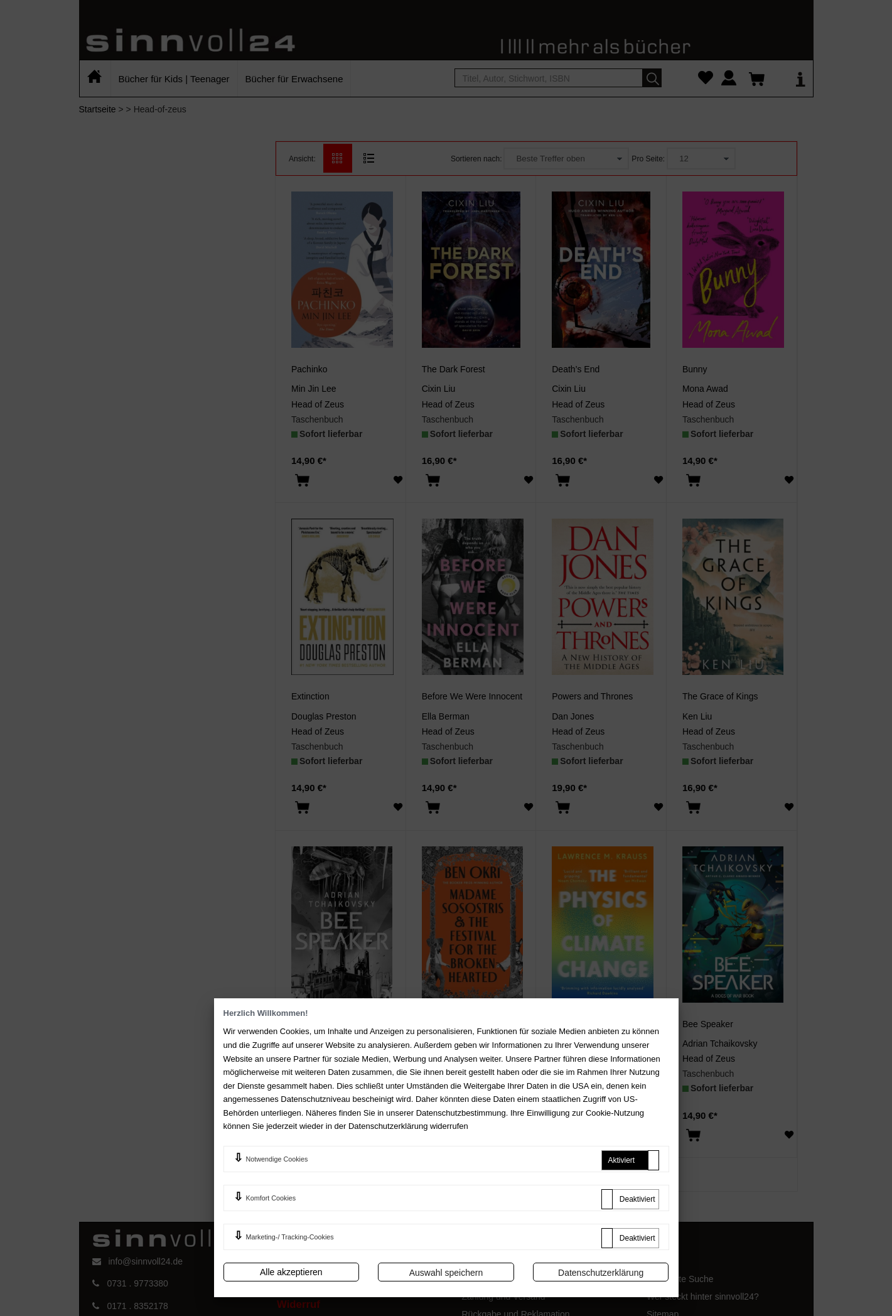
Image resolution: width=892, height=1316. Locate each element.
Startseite (97, 109)
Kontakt (661, 1261)
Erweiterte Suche (680, 1279)
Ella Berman (446, 716)
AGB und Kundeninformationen (338, 1261)
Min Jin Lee (313, 389)
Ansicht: (302, 158)
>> (504, 1168)
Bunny (694, 369)
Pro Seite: (648, 158)
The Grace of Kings (720, 696)
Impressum (298, 1282)
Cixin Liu (439, 389)
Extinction (310, 696)
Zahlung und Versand (503, 1297)
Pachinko (309, 369)
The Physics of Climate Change (613, 1024)
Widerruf (298, 1304)
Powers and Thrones (592, 696)
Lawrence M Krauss (591, 1043)
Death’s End (575, 369)
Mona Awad (705, 389)
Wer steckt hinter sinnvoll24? (703, 1297)
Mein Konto (484, 1279)
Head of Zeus (317, 404)
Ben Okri (439, 1043)
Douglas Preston (324, 716)
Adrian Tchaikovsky (329, 1043)
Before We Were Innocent (472, 696)
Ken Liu (697, 716)
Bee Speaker (316, 1024)
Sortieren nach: (476, 158)
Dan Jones (573, 716)
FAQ (471, 1261)
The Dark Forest (453, 369)
